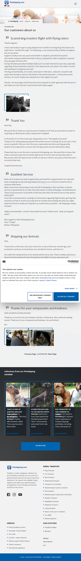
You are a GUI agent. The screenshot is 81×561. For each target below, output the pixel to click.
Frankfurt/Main (50, 527)
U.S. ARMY (48, 515)
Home (21, 21)
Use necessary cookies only (40, 296)
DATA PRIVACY (48, 542)
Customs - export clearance (18, 538)
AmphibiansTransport (52, 501)
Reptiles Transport (51, 498)
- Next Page (51, 354)
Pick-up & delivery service (17, 527)
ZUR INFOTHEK (40, 445)
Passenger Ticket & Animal (17, 531)
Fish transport (49, 491)
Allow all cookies (65, 296)
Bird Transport (49, 477)
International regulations (17, 548)
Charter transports (15, 544)
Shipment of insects (51, 505)
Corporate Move (50, 508)
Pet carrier (12, 534)
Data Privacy (52, 280)
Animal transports (50, 519)
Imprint (42, 280)
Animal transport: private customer (56, 488)
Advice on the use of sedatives (55, 512)
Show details (70, 288)
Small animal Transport (52, 481)
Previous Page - (31, 354)
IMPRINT (46, 538)
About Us (27, 21)
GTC (44, 545)
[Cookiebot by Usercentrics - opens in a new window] (69, 261)
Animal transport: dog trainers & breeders (58, 495)
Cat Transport (49, 474)
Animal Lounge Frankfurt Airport (19, 541)
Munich (47, 531)
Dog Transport (49, 471)
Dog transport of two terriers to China (63, 411)
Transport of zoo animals (53, 484)
